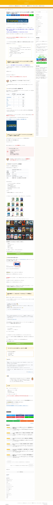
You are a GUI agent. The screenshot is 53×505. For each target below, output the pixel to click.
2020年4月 (37, 118)
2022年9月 (37, 99)
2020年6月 (37, 115)
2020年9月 (37, 111)
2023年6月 (37, 89)
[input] (41, 12)
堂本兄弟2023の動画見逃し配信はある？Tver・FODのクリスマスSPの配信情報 (41, 75)
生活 (7, 497)
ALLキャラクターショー (10, 479)
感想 (11, 55)
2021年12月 (37, 100)
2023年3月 (37, 92)
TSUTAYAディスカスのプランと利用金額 (15, 50)
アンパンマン (8, 483)
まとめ (10, 56)
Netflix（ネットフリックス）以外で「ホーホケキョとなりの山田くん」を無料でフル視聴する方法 (20, 49)
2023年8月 (37, 88)
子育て (7, 496)
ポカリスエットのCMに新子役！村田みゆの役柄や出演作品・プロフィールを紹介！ (41, 68)
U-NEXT (8, 100)
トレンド (37, 29)
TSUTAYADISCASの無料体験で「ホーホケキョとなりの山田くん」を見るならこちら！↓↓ (17, 405)
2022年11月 (37, 96)
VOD (36, 19)
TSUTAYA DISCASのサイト (23, 259)
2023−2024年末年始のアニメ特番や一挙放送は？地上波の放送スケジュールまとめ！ (41, 70)
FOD (7, 106)
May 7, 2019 (18, 309)
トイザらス (8, 490)
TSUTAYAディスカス (9, 480)
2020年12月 (37, 107)
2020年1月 (37, 122)
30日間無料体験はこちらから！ (20, 253)
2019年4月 (37, 133)
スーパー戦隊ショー (9, 489)
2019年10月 (37, 126)
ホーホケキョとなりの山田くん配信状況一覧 (15, 48)
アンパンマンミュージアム (10, 486)
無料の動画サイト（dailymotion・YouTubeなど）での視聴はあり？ (17, 52)
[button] (46, 12)
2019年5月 (37, 132)
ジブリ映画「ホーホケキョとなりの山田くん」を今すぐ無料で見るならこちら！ (16, 18)
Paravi (7, 103)
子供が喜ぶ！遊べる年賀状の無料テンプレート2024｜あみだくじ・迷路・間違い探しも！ (41, 78)
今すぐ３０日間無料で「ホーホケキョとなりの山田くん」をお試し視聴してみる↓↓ (16, 119)
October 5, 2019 (14, 319)
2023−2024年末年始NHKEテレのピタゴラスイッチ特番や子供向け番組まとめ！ (41, 73)
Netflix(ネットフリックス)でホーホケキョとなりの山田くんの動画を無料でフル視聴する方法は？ (20, 47)
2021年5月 (37, 103)
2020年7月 (37, 114)
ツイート (7, 475)
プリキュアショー (9, 493)
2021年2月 (37, 104)
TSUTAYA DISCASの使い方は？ (14, 51)
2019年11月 (37, 125)
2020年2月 (37, 121)
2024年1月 (37, 82)
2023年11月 (37, 85)
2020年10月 (37, 110)
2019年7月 (37, 129)
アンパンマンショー (38, 22)
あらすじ (12, 54)
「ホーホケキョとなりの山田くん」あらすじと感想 (15, 53)
